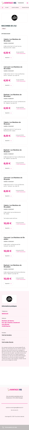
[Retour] (2, 7)
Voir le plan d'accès (7, 342)
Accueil (6, 7)
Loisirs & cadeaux (15, 7)
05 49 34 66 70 (14, 410)
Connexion (21, 3)
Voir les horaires (7, 335)
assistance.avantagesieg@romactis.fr (14, 407)
